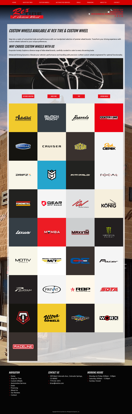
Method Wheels (104, 96)
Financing (14, 388)
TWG (79, 96)
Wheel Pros (53, 96)
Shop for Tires (16, 378)
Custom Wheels (16, 381)
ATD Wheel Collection (28, 96)
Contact (14, 395)
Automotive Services (18, 383)
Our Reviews (15, 393)
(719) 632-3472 (118, 10)
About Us (14, 390)
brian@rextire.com (116, 12)
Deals (13, 386)
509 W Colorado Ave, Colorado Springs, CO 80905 (107, 14)
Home (13, 376)
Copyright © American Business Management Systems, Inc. (66, 411)
